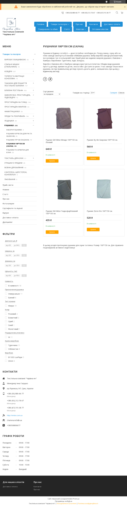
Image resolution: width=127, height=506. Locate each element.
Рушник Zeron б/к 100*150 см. (99, 211)
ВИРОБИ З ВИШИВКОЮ (15, 59)
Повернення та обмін (48, 29)
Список (121, 92)
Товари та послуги (59, 24)
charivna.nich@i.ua (14, 420)
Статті (67, 29)
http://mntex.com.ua (14, 415)
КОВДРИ (8, 71)
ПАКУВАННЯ (9, 179)
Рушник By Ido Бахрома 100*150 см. (102, 140)
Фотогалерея (8, 203)
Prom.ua (76, 499)
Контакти (93, 24)
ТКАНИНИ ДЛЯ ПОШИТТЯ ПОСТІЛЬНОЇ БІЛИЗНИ (15, 84)
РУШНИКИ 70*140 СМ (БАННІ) (17, 140)
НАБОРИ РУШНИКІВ (14, 130)
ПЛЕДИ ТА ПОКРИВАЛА (14, 116)
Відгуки (6, 213)
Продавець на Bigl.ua (63, 501)
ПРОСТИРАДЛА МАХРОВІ (15, 106)
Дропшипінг (8, 222)
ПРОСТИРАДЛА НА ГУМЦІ (15, 102)
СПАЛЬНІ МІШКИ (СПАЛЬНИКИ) (11, 65)
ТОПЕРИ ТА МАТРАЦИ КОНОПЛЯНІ (14, 77)
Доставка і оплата (112, 24)
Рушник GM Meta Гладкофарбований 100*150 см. (62, 212)
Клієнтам (80, 29)
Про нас (79, 24)
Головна (40, 24)
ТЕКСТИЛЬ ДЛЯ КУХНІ (13, 158)
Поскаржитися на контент (66, 503)
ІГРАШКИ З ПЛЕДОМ (13, 163)
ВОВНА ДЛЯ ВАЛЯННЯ (13, 167)
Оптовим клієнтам (100, 29)
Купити (52, 161)
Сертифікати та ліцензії (13, 208)
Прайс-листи (8, 185)
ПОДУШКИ (9, 120)
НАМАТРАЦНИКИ (12, 111)
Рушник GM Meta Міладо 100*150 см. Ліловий (62, 141)
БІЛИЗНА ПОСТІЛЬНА (13, 90)
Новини (6, 189)
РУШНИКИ (9, 125)
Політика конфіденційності (88, 503)
